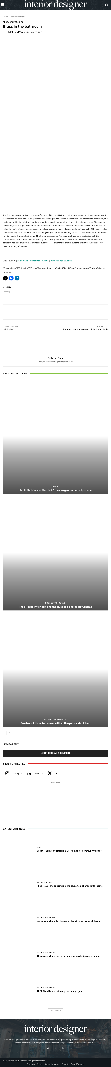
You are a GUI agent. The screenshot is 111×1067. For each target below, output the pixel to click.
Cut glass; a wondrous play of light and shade (85, 329)
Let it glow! (8, 329)
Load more (55, 1010)
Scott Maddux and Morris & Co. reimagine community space (55, 490)
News (55, 486)
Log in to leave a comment (55, 753)
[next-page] (9, 733)
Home (5, 16)
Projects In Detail (55, 603)
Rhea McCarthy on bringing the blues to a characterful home (55, 606)
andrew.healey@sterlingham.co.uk (32, 261)
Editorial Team (17, 32)
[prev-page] (5, 733)
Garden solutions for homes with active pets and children (55, 723)
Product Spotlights (17, 16)
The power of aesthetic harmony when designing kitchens (68, 956)
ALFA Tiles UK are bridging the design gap (59, 991)
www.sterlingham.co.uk (61, 261)
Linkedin (39, 774)
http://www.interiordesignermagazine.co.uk (55, 362)
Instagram (18, 774)
